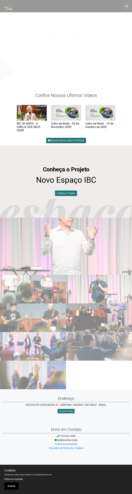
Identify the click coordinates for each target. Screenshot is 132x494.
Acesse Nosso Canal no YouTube (66, 140)
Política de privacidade (66, 444)
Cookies (10, 470)
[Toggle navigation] (126, 6)
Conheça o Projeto (66, 193)
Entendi (11, 486)
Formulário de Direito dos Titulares (66, 448)
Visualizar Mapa (66, 411)
